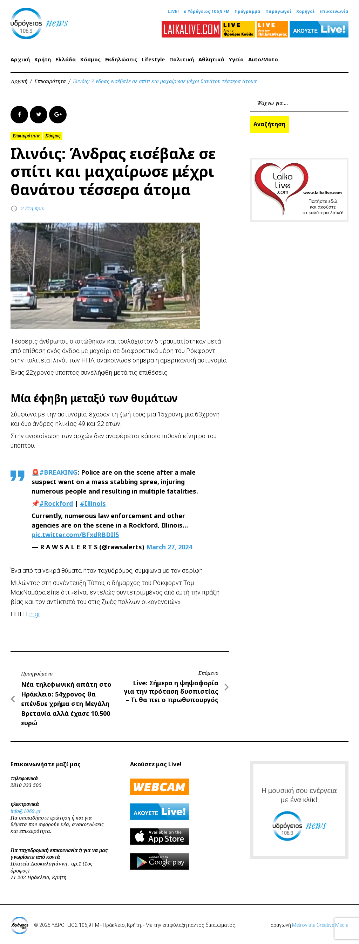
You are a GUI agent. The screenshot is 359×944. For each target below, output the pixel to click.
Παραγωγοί (278, 11)
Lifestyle (153, 59)
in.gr (34, 614)
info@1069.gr (26, 811)
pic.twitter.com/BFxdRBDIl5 (75, 534)
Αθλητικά (211, 59)
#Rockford (56, 503)
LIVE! (173, 11)
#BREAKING (58, 472)
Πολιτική (181, 59)
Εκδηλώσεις (121, 59)
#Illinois (93, 503)
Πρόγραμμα (247, 11)
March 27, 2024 (169, 547)
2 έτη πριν (33, 208)
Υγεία (236, 59)
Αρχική (20, 59)
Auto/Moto (263, 59)
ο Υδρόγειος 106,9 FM (207, 11)
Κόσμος (90, 59)
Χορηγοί (305, 11)
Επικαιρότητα (50, 81)
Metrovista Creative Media (320, 925)
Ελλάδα (65, 59)
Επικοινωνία (333, 11)
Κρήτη (42, 59)
